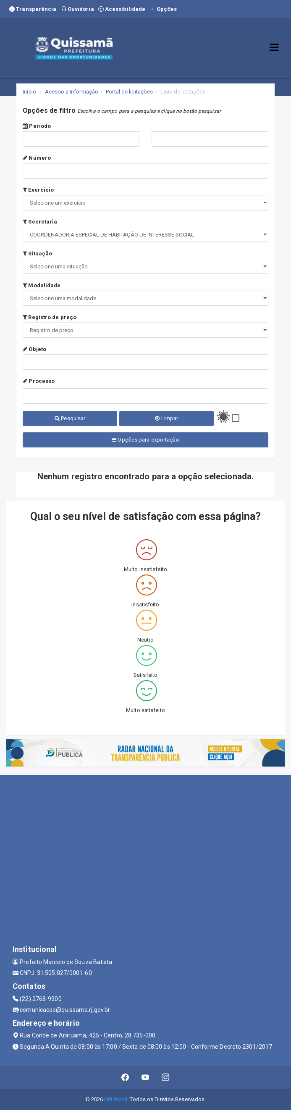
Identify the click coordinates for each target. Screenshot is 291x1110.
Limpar (166, 418)
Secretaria (40, 221)
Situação (37, 253)
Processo (39, 381)
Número (37, 158)
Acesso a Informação (71, 91)
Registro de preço (49, 317)
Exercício (38, 190)
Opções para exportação (145, 440)
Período (37, 126)
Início (29, 91)
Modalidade (41, 285)
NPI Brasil (115, 1099)
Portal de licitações (129, 91)
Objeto (34, 349)
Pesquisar (70, 418)
